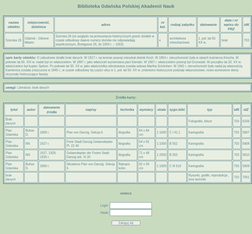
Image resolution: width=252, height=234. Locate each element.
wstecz (126, 193)
